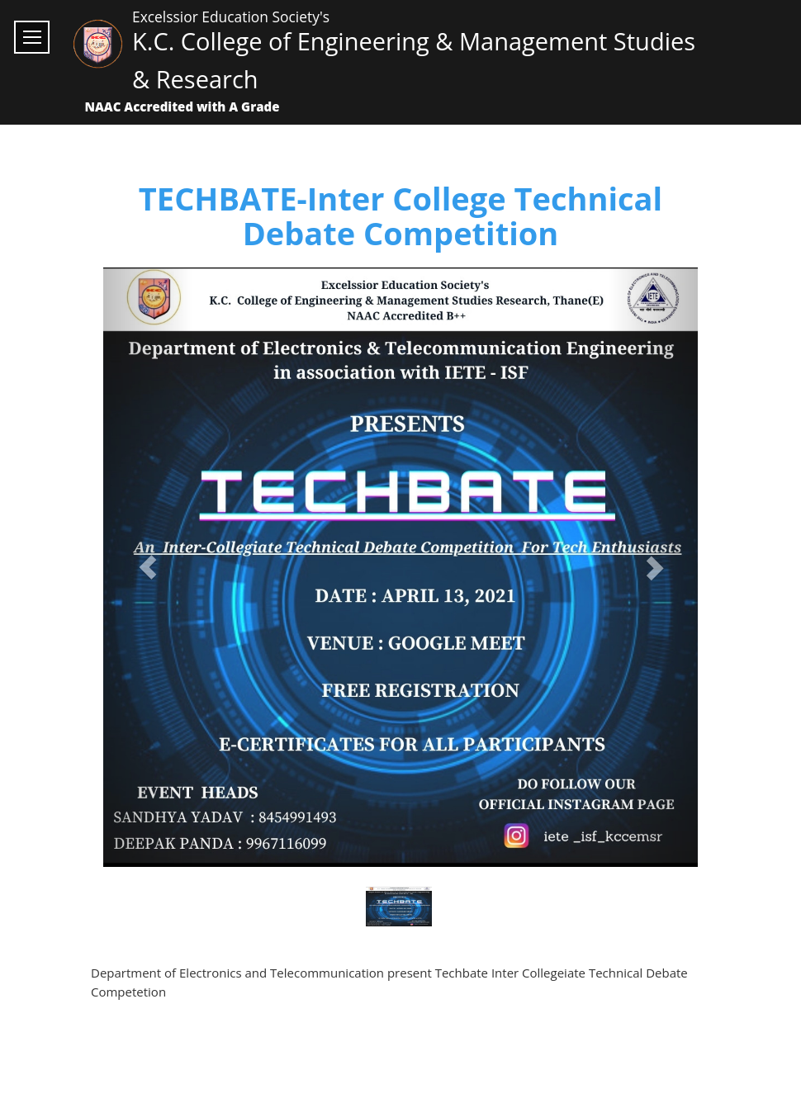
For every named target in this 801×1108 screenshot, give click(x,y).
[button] (147, 567)
